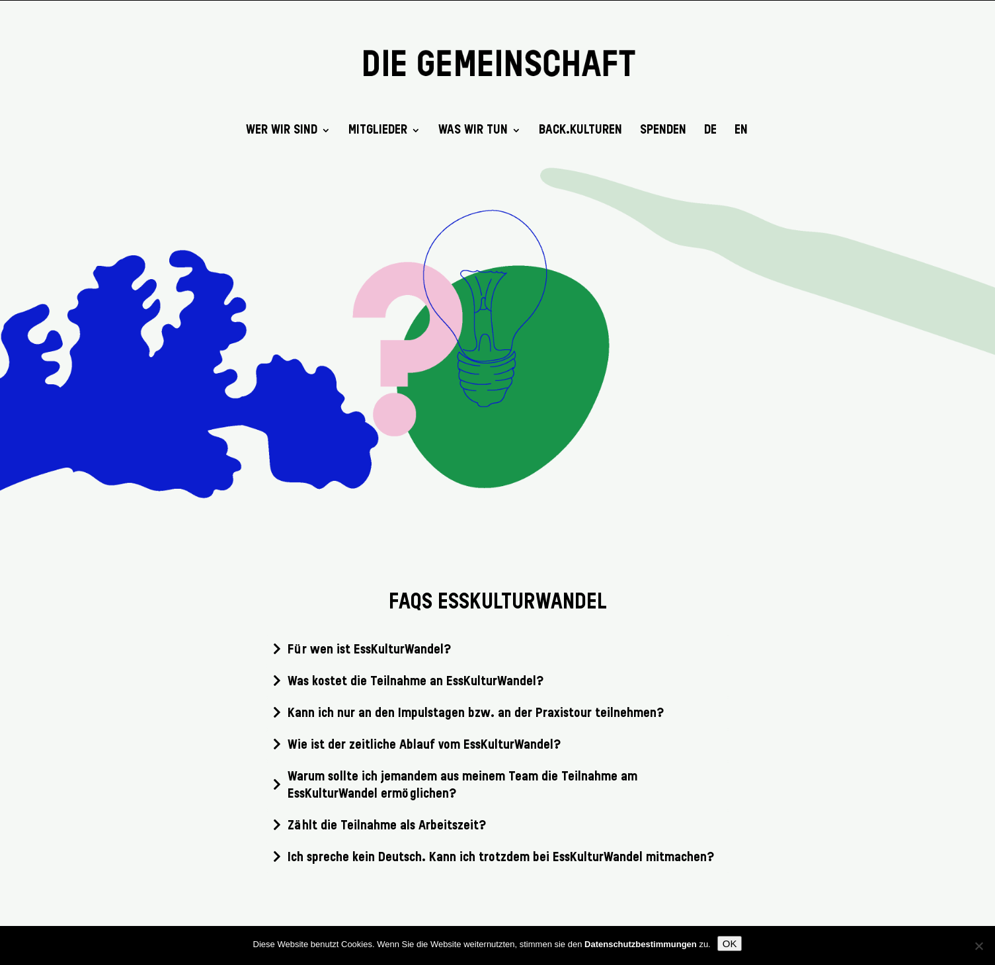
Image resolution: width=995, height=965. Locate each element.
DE (710, 131)
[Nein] (978, 945)
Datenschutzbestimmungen (640, 944)
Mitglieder (377, 131)
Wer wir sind (281, 131)
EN (741, 131)
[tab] (497, 650)
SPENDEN (663, 131)
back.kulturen (580, 131)
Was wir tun (473, 131)
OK (730, 943)
